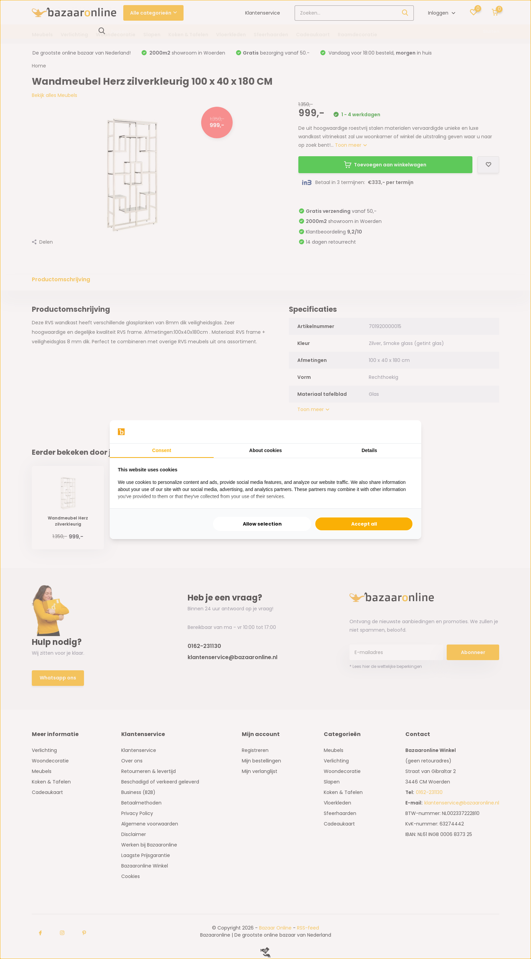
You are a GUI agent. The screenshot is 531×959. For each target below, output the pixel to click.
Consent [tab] (161, 450)
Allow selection (262, 524)
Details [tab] (369, 450)
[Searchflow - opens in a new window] (404, 431)
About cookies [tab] (265, 450)
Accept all (364, 524)
